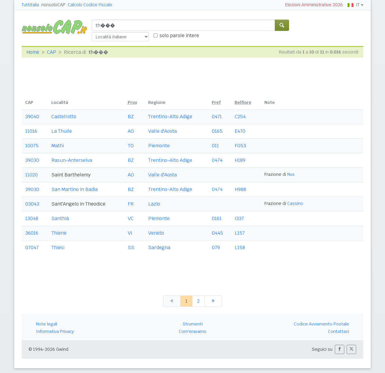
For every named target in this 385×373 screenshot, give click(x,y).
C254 (240, 116)
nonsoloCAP (53, 4)
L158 (240, 247)
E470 (240, 131)
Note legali (46, 324)
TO (131, 146)
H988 (240, 189)
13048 (31, 218)
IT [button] (353, 4)
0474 (217, 160)
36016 (31, 233)
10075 (32, 146)
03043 (32, 204)
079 (216, 247)
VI (130, 233)
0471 (217, 116)
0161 (217, 218)
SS (131, 247)
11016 (31, 131)
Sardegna (159, 247)
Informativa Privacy (55, 331)
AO (131, 131)
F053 (240, 146)
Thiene (59, 233)
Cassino (295, 203)
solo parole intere (179, 35)
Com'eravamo (192, 331)
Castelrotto (63, 116)
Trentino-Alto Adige (170, 116)
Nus (291, 174)
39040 (32, 116)
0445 (217, 233)
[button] (339, 349)
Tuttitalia (30, 4)
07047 (32, 247)
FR (131, 204)
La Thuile (61, 131)
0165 (217, 131)
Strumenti (193, 324)
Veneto (156, 233)
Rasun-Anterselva (71, 160)
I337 (239, 218)
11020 (31, 175)
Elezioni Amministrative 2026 (314, 4)
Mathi (57, 146)
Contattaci (338, 331)
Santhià (60, 218)
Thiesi (57, 247)
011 (215, 146)
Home (32, 52)
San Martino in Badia (74, 189)
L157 (240, 233)
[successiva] (213, 301)
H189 (240, 160)
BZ (131, 116)
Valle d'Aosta (162, 131)
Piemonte (159, 146)
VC (131, 218)
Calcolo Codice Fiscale (90, 4)
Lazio (154, 204)
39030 (32, 160)
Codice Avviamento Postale (321, 324)
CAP (51, 52)
